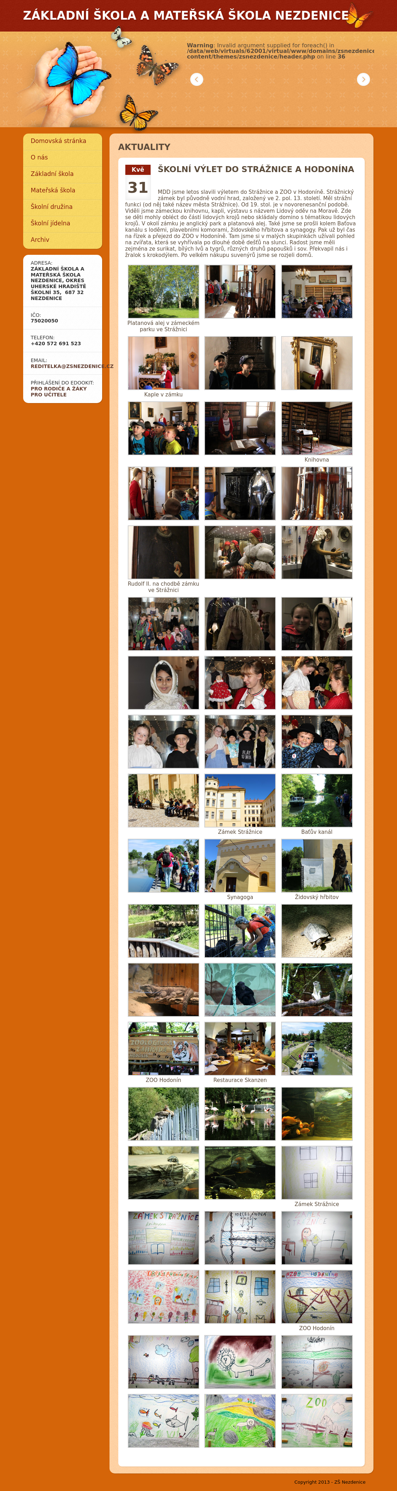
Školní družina (52, 206)
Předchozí (196, 79)
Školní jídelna (51, 223)
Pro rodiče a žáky (59, 389)
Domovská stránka (58, 140)
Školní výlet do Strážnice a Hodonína (256, 169)
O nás (39, 157)
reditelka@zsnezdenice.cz (72, 366)
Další (363, 79)
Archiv (40, 239)
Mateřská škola (53, 190)
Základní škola (52, 173)
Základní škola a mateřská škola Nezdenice (186, 15)
